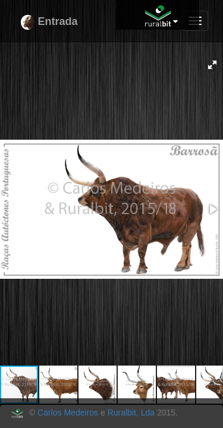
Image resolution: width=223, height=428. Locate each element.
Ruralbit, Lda (131, 412)
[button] (212, 64)
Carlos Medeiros (67, 412)
